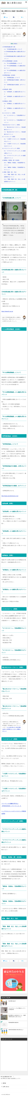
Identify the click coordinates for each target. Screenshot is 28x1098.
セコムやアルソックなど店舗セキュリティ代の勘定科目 (17, 1009)
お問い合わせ (6, 1086)
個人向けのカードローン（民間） (11, 124)
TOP (7, 1076)
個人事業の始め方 (12, 1001)
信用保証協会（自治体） (9, 75)
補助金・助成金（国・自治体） (11, 160)
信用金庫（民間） (7, 89)
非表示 (15, 43)
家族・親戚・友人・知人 (9, 172)
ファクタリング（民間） (9, 136)
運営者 (4, 1083)
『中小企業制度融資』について (13, 63)
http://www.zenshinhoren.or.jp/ (9, 496)
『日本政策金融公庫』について (13, 49)
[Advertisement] (14, 349)
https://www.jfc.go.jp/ (7, 311)
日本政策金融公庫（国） (9, 46)
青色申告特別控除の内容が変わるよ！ (16, 1029)
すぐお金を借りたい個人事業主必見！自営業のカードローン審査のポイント (11, 729)
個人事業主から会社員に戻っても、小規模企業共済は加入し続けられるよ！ (17, 1016)
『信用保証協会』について (12, 77)
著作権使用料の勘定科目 (13, 1022)
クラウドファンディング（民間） (11, 148)
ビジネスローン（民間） (9, 113)
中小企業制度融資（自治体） (10, 61)
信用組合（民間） (7, 101)
